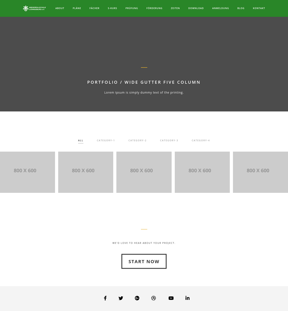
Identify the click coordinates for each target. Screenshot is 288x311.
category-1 (106, 141)
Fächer (94, 8)
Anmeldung (220, 8)
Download (196, 8)
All (80, 141)
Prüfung (131, 8)
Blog (241, 8)
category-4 (201, 141)
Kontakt (259, 8)
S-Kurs (112, 8)
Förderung (154, 8)
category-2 (138, 141)
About (59, 8)
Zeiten (175, 8)
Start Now (144, 271)
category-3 (169, 141)
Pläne (77, 8)
